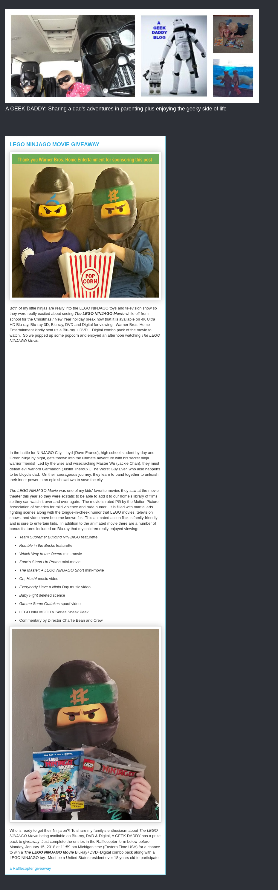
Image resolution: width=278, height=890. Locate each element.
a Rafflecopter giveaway (30, 868)
